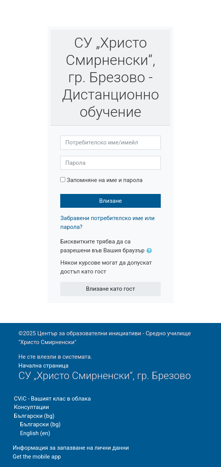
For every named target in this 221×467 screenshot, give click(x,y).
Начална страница (43, 365)
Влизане (110, 200)
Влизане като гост (110, 288)
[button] (151, 251)
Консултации (31, 407)
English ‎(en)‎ (35, 433)
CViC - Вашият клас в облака (52, 398)
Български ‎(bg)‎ (34, 415)
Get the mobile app (37, 456)
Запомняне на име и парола (104, 180)
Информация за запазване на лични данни (71, 447)
